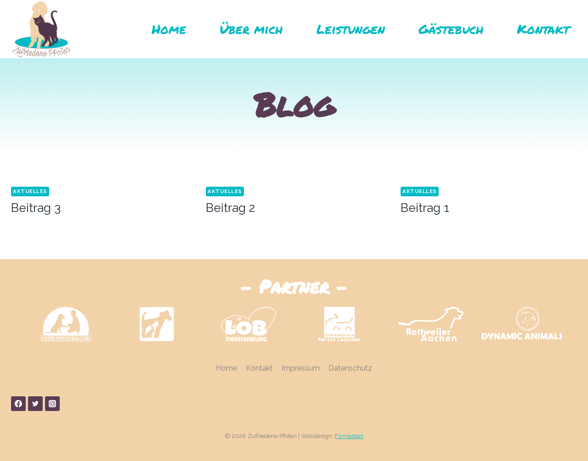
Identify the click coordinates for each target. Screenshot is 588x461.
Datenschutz (350, 368)
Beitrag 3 (36, 208)
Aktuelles (30, 191)
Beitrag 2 (230, 208)
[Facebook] (18, 403)
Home (169, 29)
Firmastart (349, 436)
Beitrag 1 (425, 208)
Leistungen (351, 29)
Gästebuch (450, 29)
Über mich (251, 29)
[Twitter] (35, 403)
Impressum (301, 368)
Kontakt (543, 29)
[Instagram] (52, 403)
